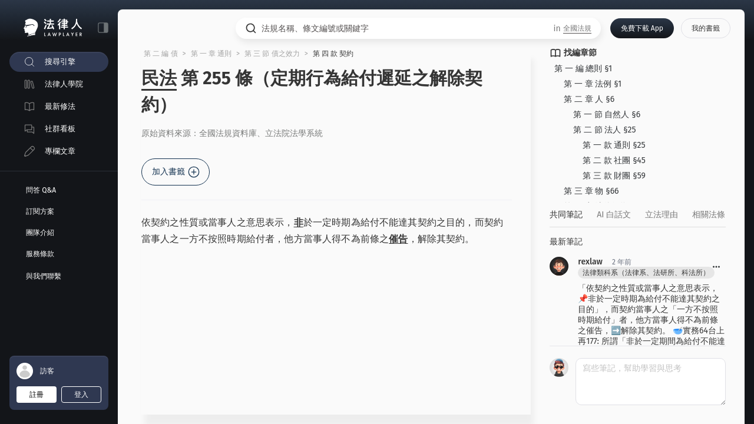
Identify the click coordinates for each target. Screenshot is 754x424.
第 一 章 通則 (211, 53)
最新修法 (60, 106)
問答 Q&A (41, 190)
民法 (159, 78)
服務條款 (40, 254)
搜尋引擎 (60, 61)
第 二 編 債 (161, 53)
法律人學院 (64, 84)
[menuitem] (59, 62)
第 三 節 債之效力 (272, 53)
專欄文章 (60, 151)
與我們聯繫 (43, 276)
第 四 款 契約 (333, 53)
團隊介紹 (40, 232)
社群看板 (60, 128)
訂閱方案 (40, 211)
